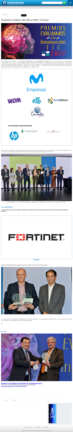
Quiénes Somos (28, 427)
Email (6, 400)
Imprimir (13, 400)
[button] (70, 3)
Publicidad (46, 427)
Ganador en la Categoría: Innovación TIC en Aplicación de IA (21, 383)
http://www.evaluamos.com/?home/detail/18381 (14, 386)
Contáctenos (37, 427)
